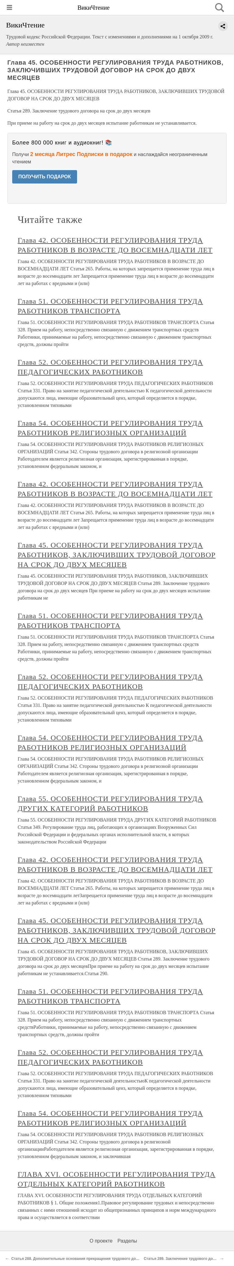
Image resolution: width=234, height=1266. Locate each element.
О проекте (101, 1240)
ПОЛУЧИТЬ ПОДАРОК (44, 176)
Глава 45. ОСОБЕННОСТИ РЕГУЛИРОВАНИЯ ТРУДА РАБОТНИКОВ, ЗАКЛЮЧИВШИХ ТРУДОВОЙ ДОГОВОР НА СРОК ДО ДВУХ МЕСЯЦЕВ (117, 555)
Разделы (127, 1240)
